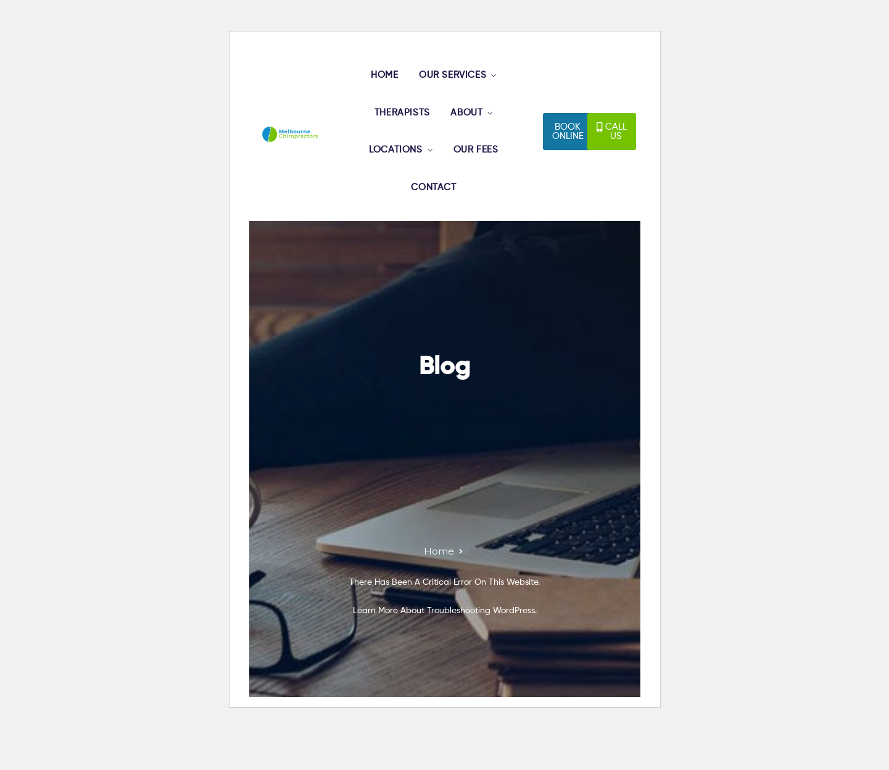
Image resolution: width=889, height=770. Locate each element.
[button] (568, 153)
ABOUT (471, 127)
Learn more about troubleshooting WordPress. (445, 653)
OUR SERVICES (457, 79)
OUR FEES (480, 176)
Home (439, 594)
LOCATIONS (397, 176)
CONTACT (437, 224)
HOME (386, 79)
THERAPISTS (403, 127)
